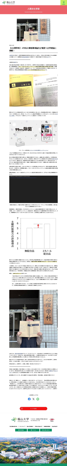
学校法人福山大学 (38, 426)
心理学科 (11, 55)
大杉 (48, 57)
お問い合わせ (47, 430)
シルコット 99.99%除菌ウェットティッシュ (39, 150)
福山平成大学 (54, 426)
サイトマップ (22, 426)
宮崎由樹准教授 (25, 57)
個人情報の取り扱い (13, 426)
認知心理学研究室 (18, 353)
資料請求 (22, 430)
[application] (33, 189)
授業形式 (51, 370)
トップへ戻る (33, 408)
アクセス (34, 430)
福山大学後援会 (30, 426)
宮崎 (15, 62)
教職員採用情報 (47, 426)
